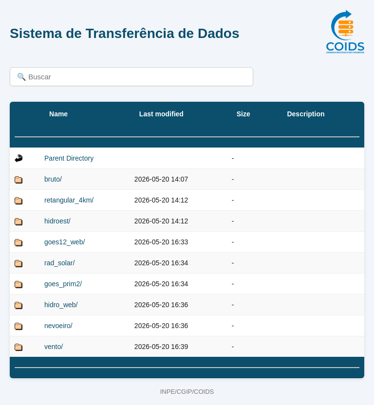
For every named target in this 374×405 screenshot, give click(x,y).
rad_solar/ (59, 263)
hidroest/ (57, 221)
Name (58, 114)
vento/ (53, 346)
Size (243, 114)
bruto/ (53, 179)
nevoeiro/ (58, 326)
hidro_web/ (61, 305)
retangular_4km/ (69, 200)
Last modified (161, 114)
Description (305, 114)
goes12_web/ (64, 242)
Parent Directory (69, 158)
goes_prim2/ (63, 284)
